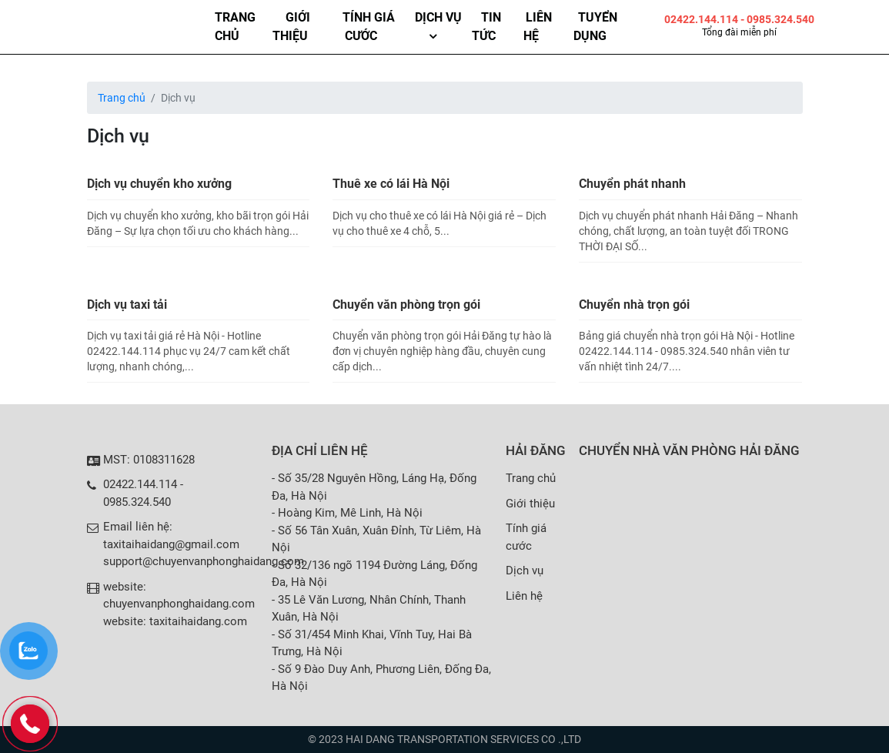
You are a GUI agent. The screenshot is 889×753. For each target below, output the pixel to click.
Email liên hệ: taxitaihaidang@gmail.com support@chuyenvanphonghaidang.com (203, 544)
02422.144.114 (702, 19)
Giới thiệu (291, 26)
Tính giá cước (369, 26)
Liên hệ (537, 26)
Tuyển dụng (595, 26)
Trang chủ (235, 26)
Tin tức (487, 26)
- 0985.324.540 (777, 19)
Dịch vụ (438, 17)
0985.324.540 (137, 502)
